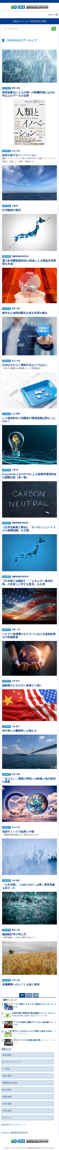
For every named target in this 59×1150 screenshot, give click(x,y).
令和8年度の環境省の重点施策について (29, 1013)
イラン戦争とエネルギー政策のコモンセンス (33, 1004)
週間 (22, 995)
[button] (51, 14)
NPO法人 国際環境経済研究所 (15, 1133)
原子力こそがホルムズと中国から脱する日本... (32, 1031)
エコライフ (7, 1118)
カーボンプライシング (11, 1062)
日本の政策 (7, 1104)
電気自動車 (7, 1055)
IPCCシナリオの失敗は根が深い (28, 1040)
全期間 (36, 995)
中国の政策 (7, 1111)
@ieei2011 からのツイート (13, 1124)
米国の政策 (7, 1097)
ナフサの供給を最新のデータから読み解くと (33, 1022)
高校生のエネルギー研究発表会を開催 (29, 21)
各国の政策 (7, 1076)
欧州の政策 (7, 1090)
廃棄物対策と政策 (9, 1083)
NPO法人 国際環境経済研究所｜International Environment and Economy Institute (29, 8)
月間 (29, 995)
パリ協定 (6, 1069)
